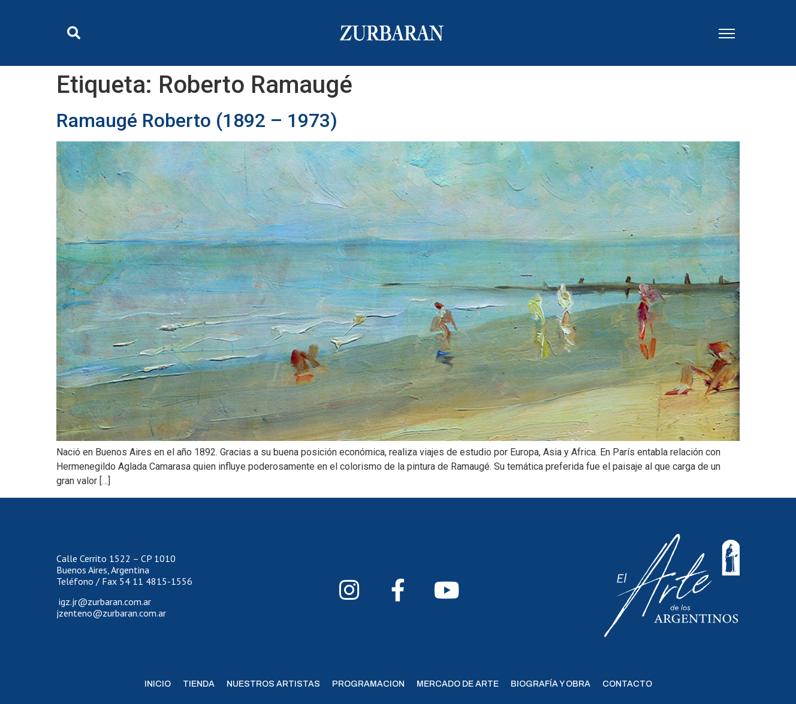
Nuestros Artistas (273, 683)
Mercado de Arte (458, 683)
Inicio (157, 683)
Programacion (368, 683)
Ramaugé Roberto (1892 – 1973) (196, 120)
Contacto (627, 683)
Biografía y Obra (550, 683)
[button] (74, 33)
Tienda (199, 683)
